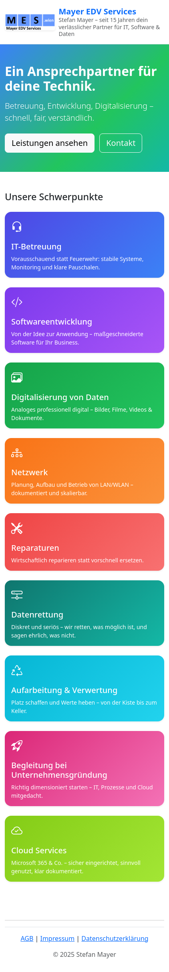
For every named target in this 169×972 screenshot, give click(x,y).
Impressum (57, 938)
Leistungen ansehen (50, 142)
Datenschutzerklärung (114, 938)
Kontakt (120, 142)
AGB (26, 938)
